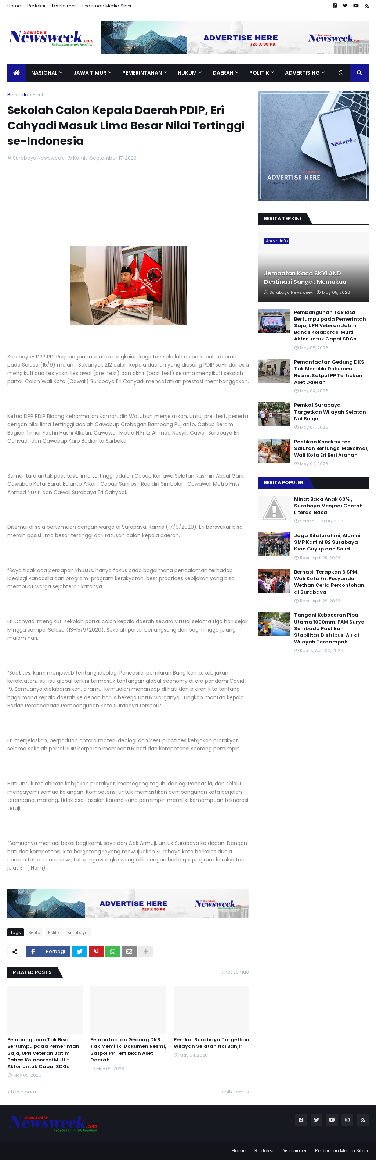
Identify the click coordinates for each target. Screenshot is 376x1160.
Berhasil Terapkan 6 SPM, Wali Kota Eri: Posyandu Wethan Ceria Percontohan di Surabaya (329, 582)
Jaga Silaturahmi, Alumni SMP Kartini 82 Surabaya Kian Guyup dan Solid (327, 542)
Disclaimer (64, 6)
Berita (40, 94)
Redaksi (36, 6)
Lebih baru (23, 1091)
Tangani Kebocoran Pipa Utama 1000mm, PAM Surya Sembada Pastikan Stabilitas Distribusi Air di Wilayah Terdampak (329, 628)
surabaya (78, 932)
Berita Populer (283, 482)
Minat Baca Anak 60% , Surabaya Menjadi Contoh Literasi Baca (328, 506)
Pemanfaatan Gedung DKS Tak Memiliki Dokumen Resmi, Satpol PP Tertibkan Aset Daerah (128, 1049)
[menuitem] (16, 73)
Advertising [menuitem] (302, 72)
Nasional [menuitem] (44, 72)
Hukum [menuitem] (187, 72)
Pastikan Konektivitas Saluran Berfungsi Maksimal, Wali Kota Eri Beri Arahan (331, 448)
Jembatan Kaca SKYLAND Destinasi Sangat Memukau (305, 278)
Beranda (17, 94)
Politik (54, 932)
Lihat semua (235, 972)
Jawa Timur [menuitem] (89, 72)
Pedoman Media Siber (106, 6)
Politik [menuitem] (259, 72)
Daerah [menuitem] (223, 72)
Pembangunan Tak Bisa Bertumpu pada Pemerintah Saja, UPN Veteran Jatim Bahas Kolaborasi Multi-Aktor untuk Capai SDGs (43, 1053)
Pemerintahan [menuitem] (142, 72)
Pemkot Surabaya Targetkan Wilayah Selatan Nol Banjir (211, 1043)
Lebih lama (233, 1091)
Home (14, 6)
